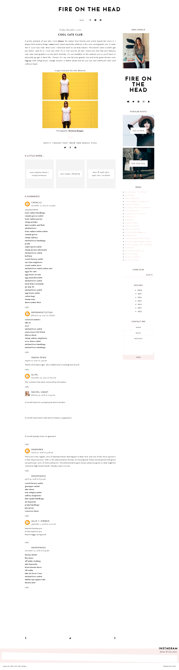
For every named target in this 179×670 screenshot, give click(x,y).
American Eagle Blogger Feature (138, 241)
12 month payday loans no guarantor (40, 436)
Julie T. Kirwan (40, 521)
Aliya (34, 375)
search (149, 275)
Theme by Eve (169, 666)
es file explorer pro (33, 531)
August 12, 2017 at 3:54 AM (36, 360)
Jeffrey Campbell (132, 229)
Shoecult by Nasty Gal (134, 251)
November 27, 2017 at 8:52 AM (43, 378)
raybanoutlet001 (42, 312)
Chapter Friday (131, 223)
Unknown (37, 450)
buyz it (47, 143)
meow (73, 143)
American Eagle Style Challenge (138, 245)
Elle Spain (129, 220)
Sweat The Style (132, 204)
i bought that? (60, 143)
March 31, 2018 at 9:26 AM (42, 452)
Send (138, 357)
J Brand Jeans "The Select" (136, 192)
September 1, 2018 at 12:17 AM (43, 524)
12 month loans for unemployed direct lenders (45, 402)
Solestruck (129, 248)
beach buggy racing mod (35, 535)
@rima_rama (171, 652)
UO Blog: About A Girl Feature (137, 208)
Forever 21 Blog (131, 260)
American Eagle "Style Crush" (137, 238)
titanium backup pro (33, 528)
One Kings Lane (131, 211)
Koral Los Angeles (132, 257)
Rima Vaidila (83, 143)
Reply (27, 307)
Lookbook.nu (130, 235)
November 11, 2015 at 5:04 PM (43, 205)
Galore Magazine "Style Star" (137, 201)
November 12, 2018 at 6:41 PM (37, 551)
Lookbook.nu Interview (135, 214)
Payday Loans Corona (60, 466)
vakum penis (38, 358)
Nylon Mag (129, 195)
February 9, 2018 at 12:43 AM (43, 395)
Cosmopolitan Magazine (135, 232)
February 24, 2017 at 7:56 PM (43, 315)
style (94, 143)
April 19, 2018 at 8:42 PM (35, 479)
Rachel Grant (40, 392)
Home (82, 20)
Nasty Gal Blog (131, 254)
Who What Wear (132, 198)
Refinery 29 (130, 217)
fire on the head (89, 10)
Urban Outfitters (132, 226)
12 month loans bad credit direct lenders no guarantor (48, 418)
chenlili (36, 203)
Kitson (61, 41)
